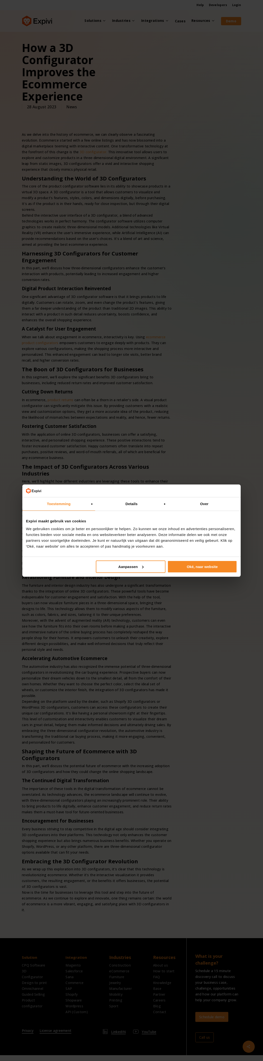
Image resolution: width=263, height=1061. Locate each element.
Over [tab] (204, 504)
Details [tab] (131, 504)
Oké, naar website (202, 567)
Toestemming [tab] (59, 504)
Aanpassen (131, 567)
